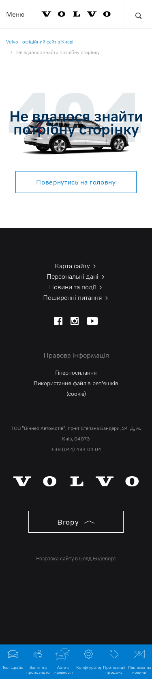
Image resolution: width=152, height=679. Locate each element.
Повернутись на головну (76, 182)
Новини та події (76, 287)
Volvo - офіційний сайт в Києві (39, 42)
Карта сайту (76, 266)
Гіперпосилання (76, 372)
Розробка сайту (55, 558)
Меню (15, 14)
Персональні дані (76, 276)
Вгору (76, 521)
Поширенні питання (76, 297)
